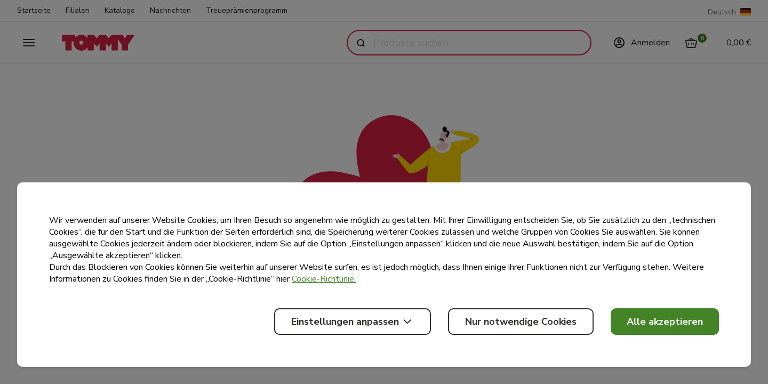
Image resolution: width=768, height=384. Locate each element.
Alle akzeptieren (665, 321)
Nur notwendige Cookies (521, 321)
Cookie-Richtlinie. (324, 279)
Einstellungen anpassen (352, 321)
